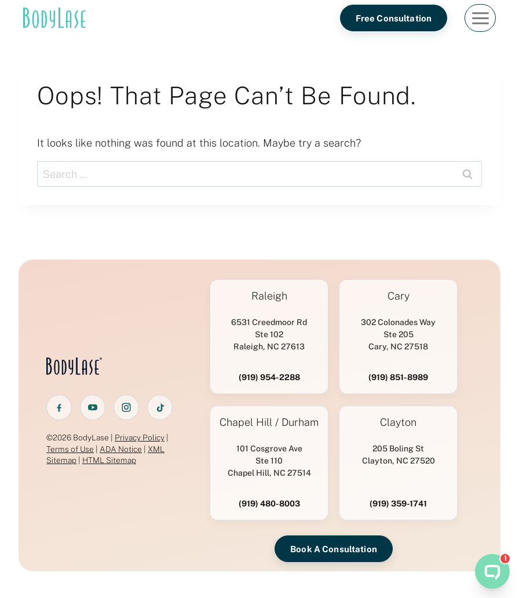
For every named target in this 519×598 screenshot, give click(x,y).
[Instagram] (126, 407)
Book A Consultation (333, 549)
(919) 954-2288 (269, 377)
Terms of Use (70, 449)
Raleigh (269, 296)
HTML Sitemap (109, 460)
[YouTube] (92, 407)
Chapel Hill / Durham (269, 422)
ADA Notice (121, 449)
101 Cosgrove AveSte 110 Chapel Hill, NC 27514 (269, 460)
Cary (399, 296)
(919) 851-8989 (398, 377)
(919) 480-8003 (269, 503)
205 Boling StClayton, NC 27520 (398, 454)
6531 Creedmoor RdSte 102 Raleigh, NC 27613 (269, 334)
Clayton (398, 422)
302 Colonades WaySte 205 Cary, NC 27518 (398, 334)
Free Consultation (394, 18)
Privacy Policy (140, 437)
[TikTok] (160, 407)
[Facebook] (59, 407)
